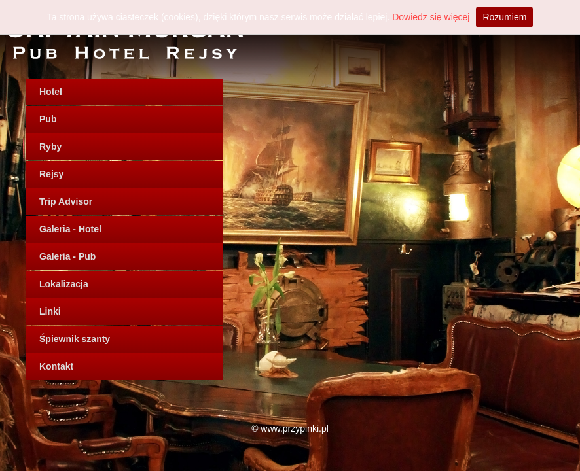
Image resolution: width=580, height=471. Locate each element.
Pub (47, 119)
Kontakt (56, 366)
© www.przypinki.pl (290, 428)
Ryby (50, 146)
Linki (50, 311)
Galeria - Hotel (70, 229)
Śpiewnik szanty (74, 339)
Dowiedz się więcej (430, 17)
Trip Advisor (65, 201)
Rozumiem (504, 17)
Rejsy (51, 174)
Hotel (50, 91)
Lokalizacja (63, 284)
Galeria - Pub (67, 256)
